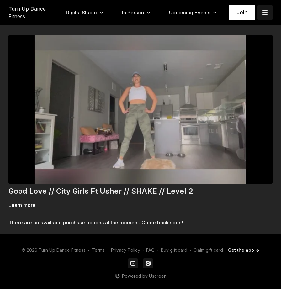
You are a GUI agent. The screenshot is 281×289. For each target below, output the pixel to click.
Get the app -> (243, 250)
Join (241, 12)
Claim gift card (208, 250)
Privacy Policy (125, 250)
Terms (98, 250)
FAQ (150, 250)
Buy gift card (174, 250)
